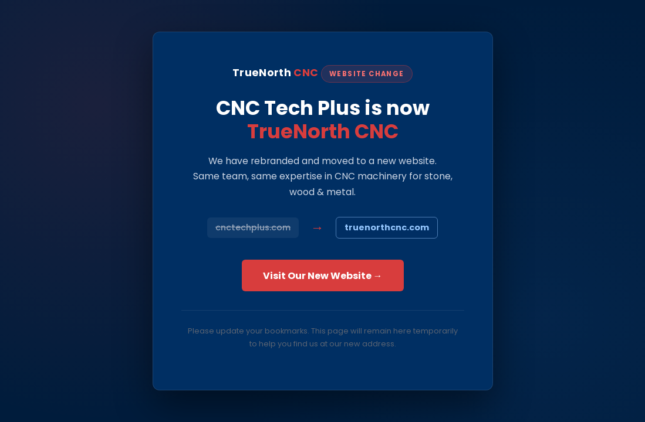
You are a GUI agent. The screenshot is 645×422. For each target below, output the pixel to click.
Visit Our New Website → (323, 276)
